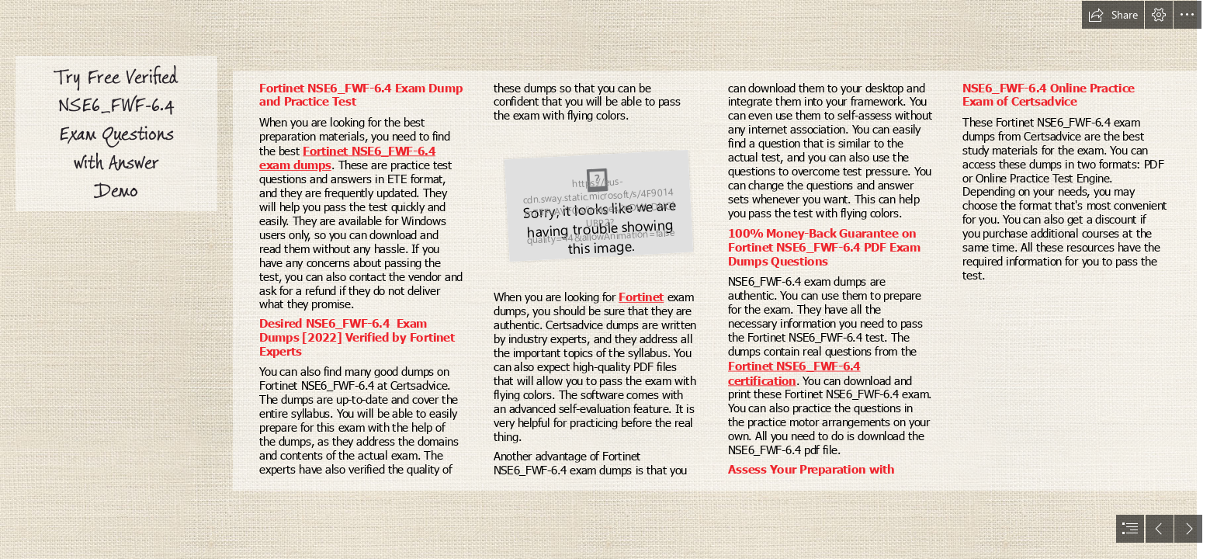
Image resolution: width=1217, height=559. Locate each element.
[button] (1113, 15)
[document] (608, 279)
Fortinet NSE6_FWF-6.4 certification (794, 373)
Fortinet (641, 297)
